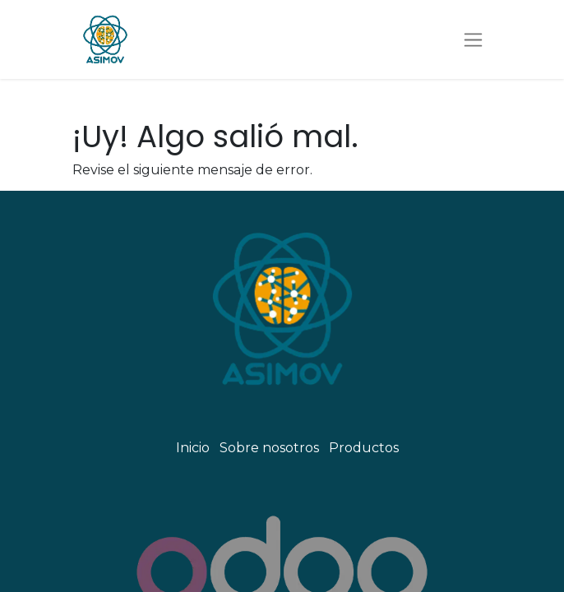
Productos (364, 448)
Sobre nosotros (269, 448)
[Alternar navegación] (473, 40)
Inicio (193, 448)
